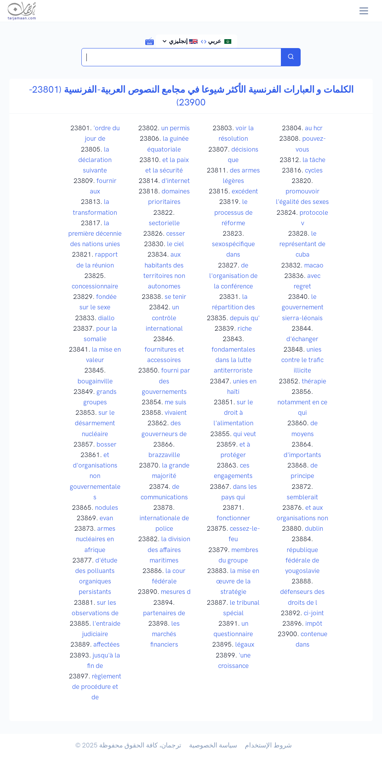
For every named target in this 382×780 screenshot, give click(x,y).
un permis (175, 128)
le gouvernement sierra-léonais (302, 307)
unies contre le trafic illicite (302, 359)
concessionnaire (95, 286)
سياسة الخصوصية (213, 745)
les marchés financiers (165, 634)
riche (244, 328)
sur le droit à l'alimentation (233, 412)
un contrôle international (164, 317)
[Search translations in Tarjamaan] (181, 57)
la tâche (314, 160)
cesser (175, 233)
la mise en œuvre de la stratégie (238, 581)
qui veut (244, 434)
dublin (314, 528)
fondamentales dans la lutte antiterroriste (233, 359)
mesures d (176, 591)
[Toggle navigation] (364, 11)
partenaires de (164, 613)
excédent (245, 191)
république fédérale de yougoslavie (302, 560)
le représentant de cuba (302, 244)
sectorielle (164, 223)
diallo (106, 318)
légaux (244, 644)
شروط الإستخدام (268, 745)
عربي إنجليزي (199, 41)
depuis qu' (245, 318)
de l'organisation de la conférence (233, 275)
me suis (175, 402)
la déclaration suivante (95, 159)
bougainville (95, 381)
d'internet (176, 181)
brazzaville (164, 455)
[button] (149, 41)
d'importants (302, 455)
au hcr (314, 128)
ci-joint (314, 613)
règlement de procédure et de (96, 686)
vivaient (176, 412)
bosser (106, 444)
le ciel (175, 244)
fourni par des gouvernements (166, 380)
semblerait (302, 497)
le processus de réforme (233, 212)
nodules (106, 507)
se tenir (175, 296)
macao (313, 265)
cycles (314, 170)
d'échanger (302, 339)
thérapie (314, 381)
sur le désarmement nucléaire (95, 423)
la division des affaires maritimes (169, 549)
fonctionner (233, 518)
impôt (313, 623)
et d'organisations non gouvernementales (95, 476)
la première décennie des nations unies (95, 233)
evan (106, 518)
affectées (106, 644)
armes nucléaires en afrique (95, 539)
